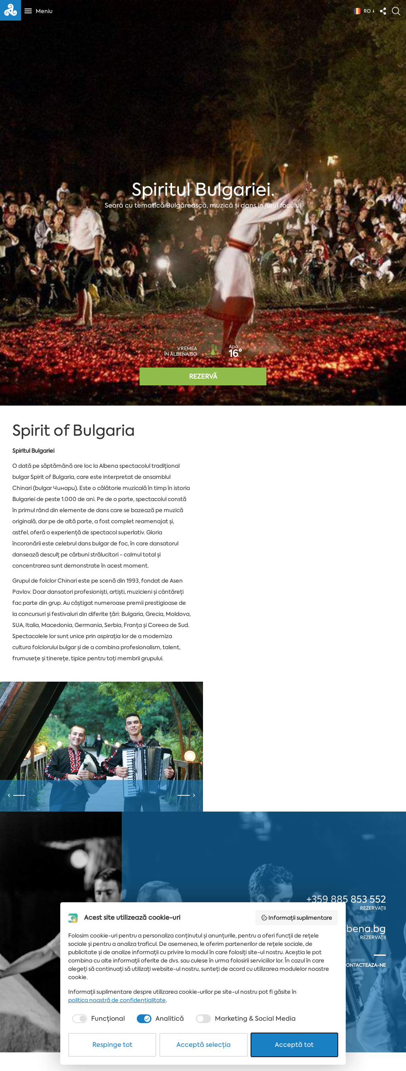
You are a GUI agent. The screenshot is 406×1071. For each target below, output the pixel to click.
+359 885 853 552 (346, 899)
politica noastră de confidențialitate (117, 1000)
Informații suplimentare (297, 917)
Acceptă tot (294, 1045)
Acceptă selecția (203, 1045)
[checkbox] (97, 1018)
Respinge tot (112, 1045)
